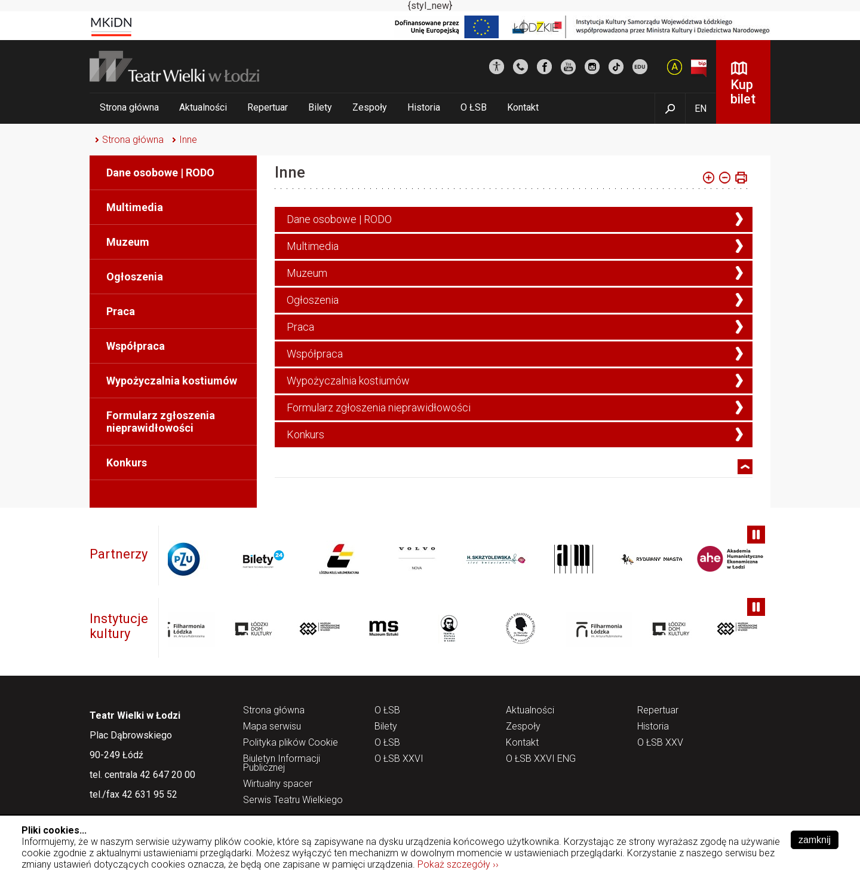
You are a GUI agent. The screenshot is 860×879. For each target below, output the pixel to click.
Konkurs (126, 462)
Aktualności (203, 107)
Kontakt (523, 107)
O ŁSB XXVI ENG (541, 759)
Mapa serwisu (272, 727)
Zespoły (369, 107)
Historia (423, 107)
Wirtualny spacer (277, 784)
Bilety (320, 107)
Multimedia (134, 207)
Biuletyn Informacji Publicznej (281, 763)
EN (701, 108)
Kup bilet (742, 91)
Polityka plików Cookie (290, 743)
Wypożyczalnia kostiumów (171, 380)
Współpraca (135, 346)
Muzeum (127, 242)
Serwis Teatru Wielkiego (293, 800)
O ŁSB (473, 107)
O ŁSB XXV (660, 743)
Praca (120, 311)
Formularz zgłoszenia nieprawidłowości (160, 421)
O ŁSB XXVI (398, 759)
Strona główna (129, 107)
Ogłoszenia (134, 276)
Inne (188, 139)
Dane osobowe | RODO (160, 172)
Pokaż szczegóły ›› (458, 864)
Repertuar (267, 107)
